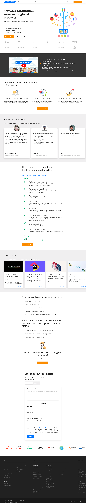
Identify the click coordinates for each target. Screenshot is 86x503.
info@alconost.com (13, 502)
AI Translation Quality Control (62, 469)
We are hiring (6, 483)
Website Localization (36, 472)
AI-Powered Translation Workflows (63, 466)
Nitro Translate (19, 469)
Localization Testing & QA (37, 476)
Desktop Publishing (36, 480)
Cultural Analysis (36, 478)
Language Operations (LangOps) (50, 487)
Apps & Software (36, 467)
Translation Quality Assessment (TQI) (49, 474)
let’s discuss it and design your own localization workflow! (42, 174)
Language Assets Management (49, 479)
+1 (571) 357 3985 (7, 502)
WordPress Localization (37, 474)
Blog (4, 467)
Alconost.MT (19, 471)
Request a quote (7, 477)
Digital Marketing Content (37, 470)
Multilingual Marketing (21, 465)
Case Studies (6, 469)
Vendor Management (49, 481)
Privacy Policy (48, 427)
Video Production (20, 467)
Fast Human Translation (38, 487)
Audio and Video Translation (36, 492)
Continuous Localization (50, 471)
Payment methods (7, 475)
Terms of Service (39, 427)
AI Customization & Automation (62, 472)
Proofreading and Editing (37, 489)
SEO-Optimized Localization (38, 481)
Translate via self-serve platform (24, 36)
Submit (30, 436)
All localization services (50, 467)
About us (5, 465)
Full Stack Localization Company (50, 484)
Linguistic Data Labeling (63, 474)
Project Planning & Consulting (49, 469)
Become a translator (7, 485)
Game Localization (36, 469)
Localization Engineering (50, 476)
